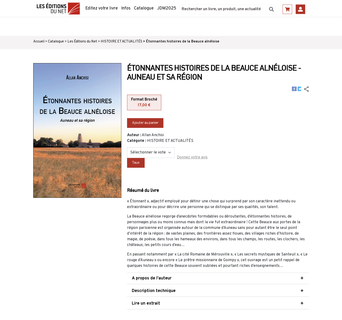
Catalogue (144, 8)
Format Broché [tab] (144, 102)
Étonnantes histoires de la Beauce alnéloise (182, 41)
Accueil (38, 41)
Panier (287, 9)
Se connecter (300, 9)
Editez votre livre (101, 8)
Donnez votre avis (192, 157)
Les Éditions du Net (82, 41)
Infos (126, 8)
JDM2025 (166, 8)
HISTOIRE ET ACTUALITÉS (121, 41)
